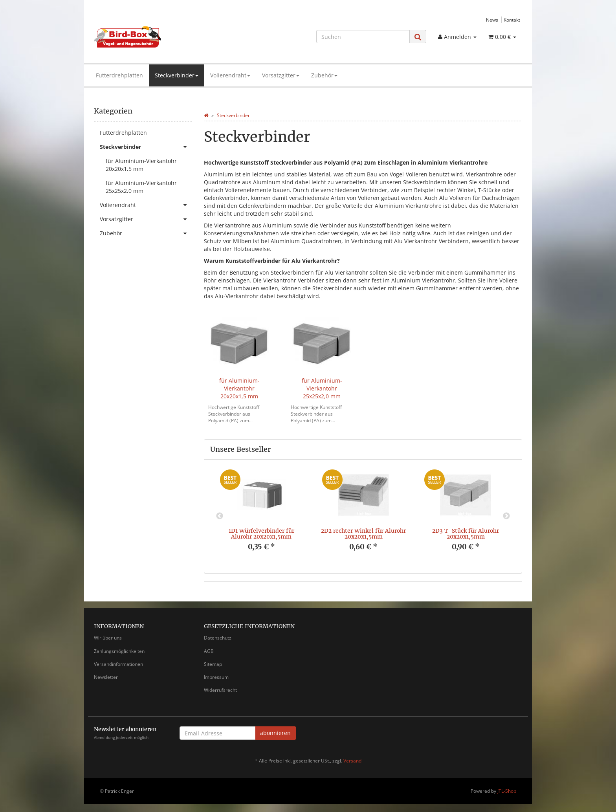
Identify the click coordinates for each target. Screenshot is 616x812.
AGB (209, 651)
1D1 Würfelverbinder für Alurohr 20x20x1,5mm (261, 533)
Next (506, 516)
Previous (219, 516)
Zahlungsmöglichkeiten (119, 651)
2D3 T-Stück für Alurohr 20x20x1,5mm (465, 533)
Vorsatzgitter (280, 75)
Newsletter (106, 677)
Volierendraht (230, 75)
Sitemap (213, 664)
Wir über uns (108, 637)
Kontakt (512, 19)
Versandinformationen (118, 664)
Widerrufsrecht (220, 690)
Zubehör (324, 75)
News (492, 19)
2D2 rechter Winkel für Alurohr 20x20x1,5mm (363, 533)
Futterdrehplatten (119, 75)
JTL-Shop (506, 791)
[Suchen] (363, 36)
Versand (352, 760)
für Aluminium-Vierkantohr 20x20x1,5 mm (239, 388)
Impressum (216, 677)
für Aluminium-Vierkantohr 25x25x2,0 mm (322, 388)
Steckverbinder (176, 75)
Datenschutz (217, 637)
